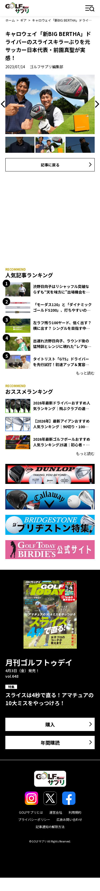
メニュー (90, 8)
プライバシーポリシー (34, 819)
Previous (4, 104)
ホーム (10, 20)
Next (95, 104)
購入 (50, 724)
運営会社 (55, 812)
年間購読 (50, 742)
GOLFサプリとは (31, 812)
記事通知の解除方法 (50, 826)
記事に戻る (50, 164)
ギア (23, 20)
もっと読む (85, 373)
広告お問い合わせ (69, 819)
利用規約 (75, 812)
